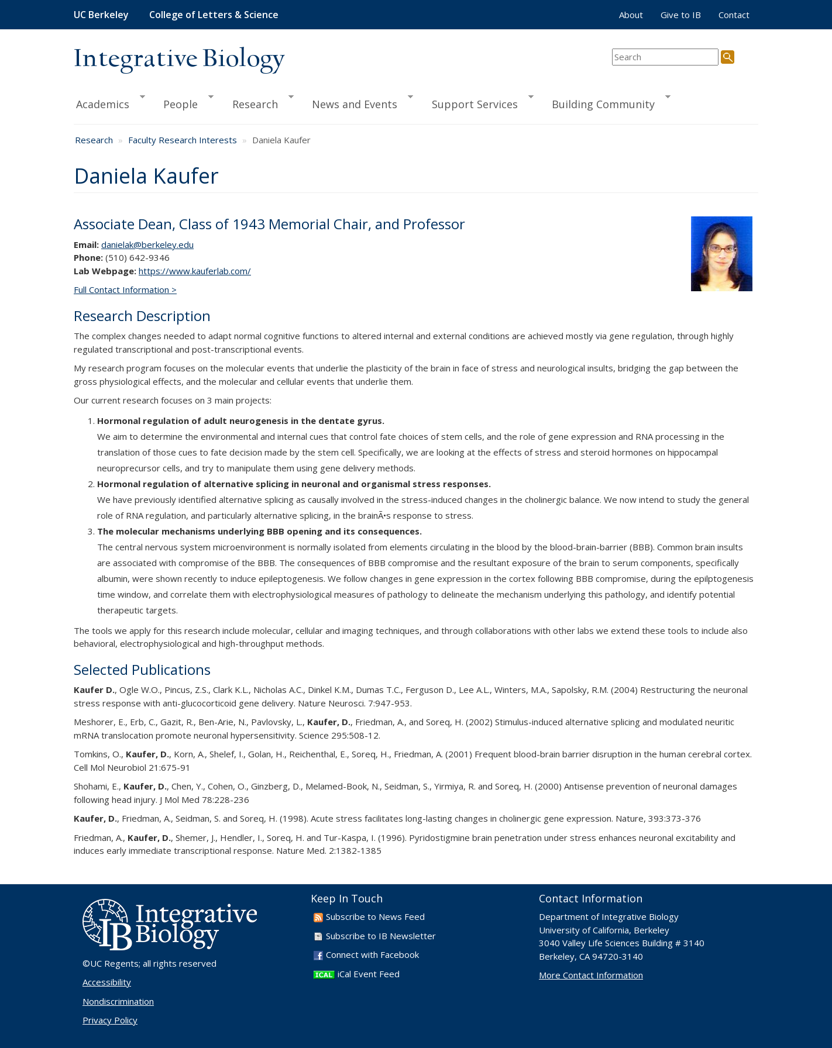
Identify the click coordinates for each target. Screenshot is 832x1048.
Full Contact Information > (125, 289)
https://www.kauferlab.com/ (195, 271)
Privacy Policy (109, 1020)
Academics (109, 102)
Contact (734, 14)
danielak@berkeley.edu (147, 244)
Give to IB (681, 14)
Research (258, 102)
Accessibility (106, 982)
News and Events (357, 102)
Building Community (606, 102)
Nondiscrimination (118, 1001)
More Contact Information (591, 975)
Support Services (477, 102)
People (183, 102)
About (631, 14)
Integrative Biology (179, 59)
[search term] (665, 57)
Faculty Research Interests (182, 140)
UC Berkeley (101, 14)
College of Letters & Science (214, 14)
